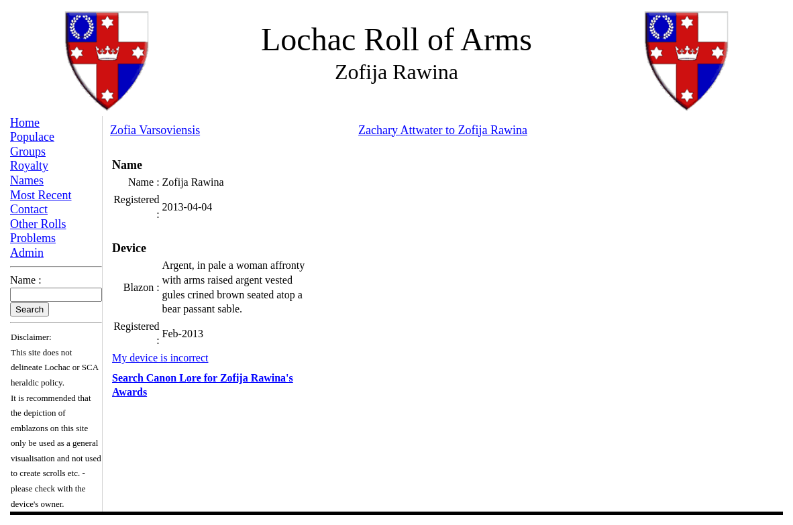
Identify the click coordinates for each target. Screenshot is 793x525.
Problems (33, 238)
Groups (28, 151)
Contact (29, 209)
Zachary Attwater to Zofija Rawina (442, 130)
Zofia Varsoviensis (155, 130)
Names (27, 180)
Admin (27, 252)
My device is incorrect (160, 357)
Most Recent (41, 195)
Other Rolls (38, 224)
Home (25, 122)
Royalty (29, 165)
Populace (32, 136)
